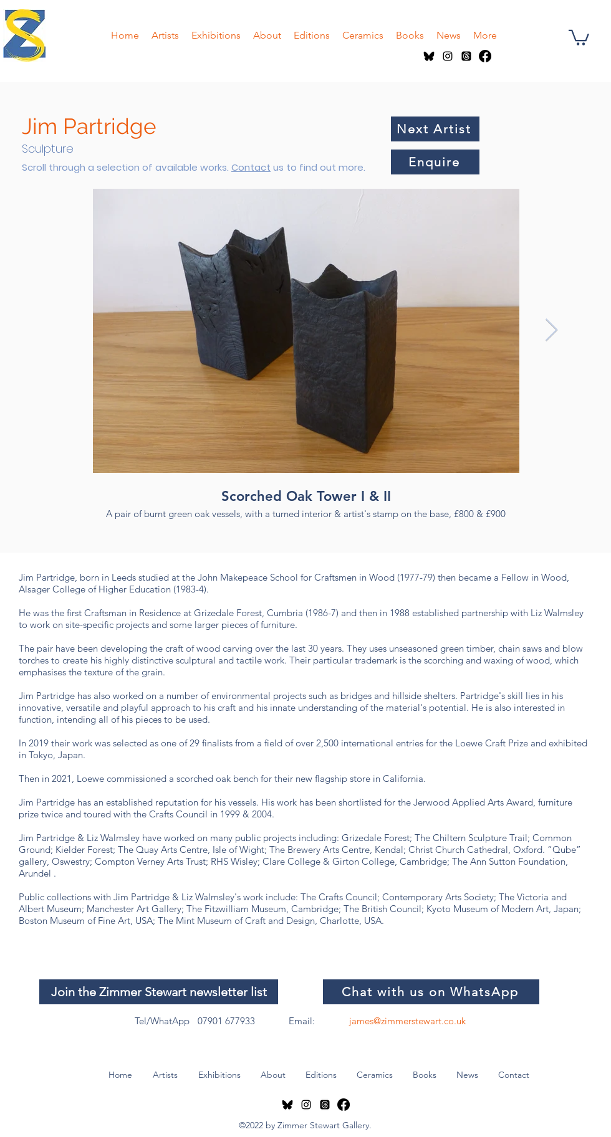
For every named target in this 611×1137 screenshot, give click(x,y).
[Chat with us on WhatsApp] (431, 991)
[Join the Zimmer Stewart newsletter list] (158, 991)
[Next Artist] (435, 129)
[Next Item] (551, 330)
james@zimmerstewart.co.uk (407, 1021)
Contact (251, 167)
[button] (579, 36)
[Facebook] (485, 56)
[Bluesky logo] (429, 56)
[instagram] (447, 56)
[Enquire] (435, 162)
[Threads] (466, 56)
